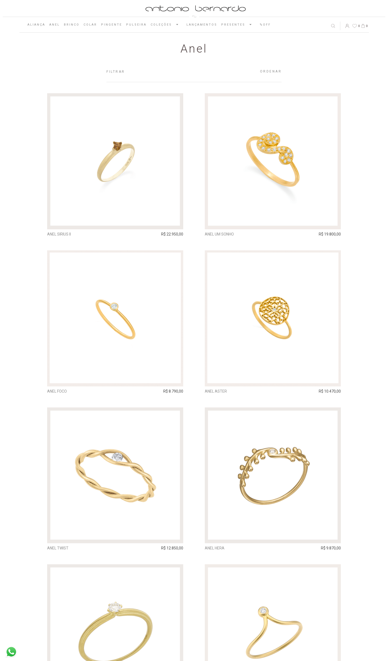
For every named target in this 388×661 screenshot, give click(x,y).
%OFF (265, 24)
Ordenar (271, 71)
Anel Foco (57, 391)
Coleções (166, 24)
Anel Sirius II (59, 234)
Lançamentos (201, 24)
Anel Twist (57, 548)
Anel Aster (216, 391)
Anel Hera (214, 548)
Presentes (238, 24)
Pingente (111, 24)
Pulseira (136, 24)
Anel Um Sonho (219, 234)
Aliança (36, 24)
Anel (54, 24)
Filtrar (115, 72)
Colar (90, 24)
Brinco (71, 24)
